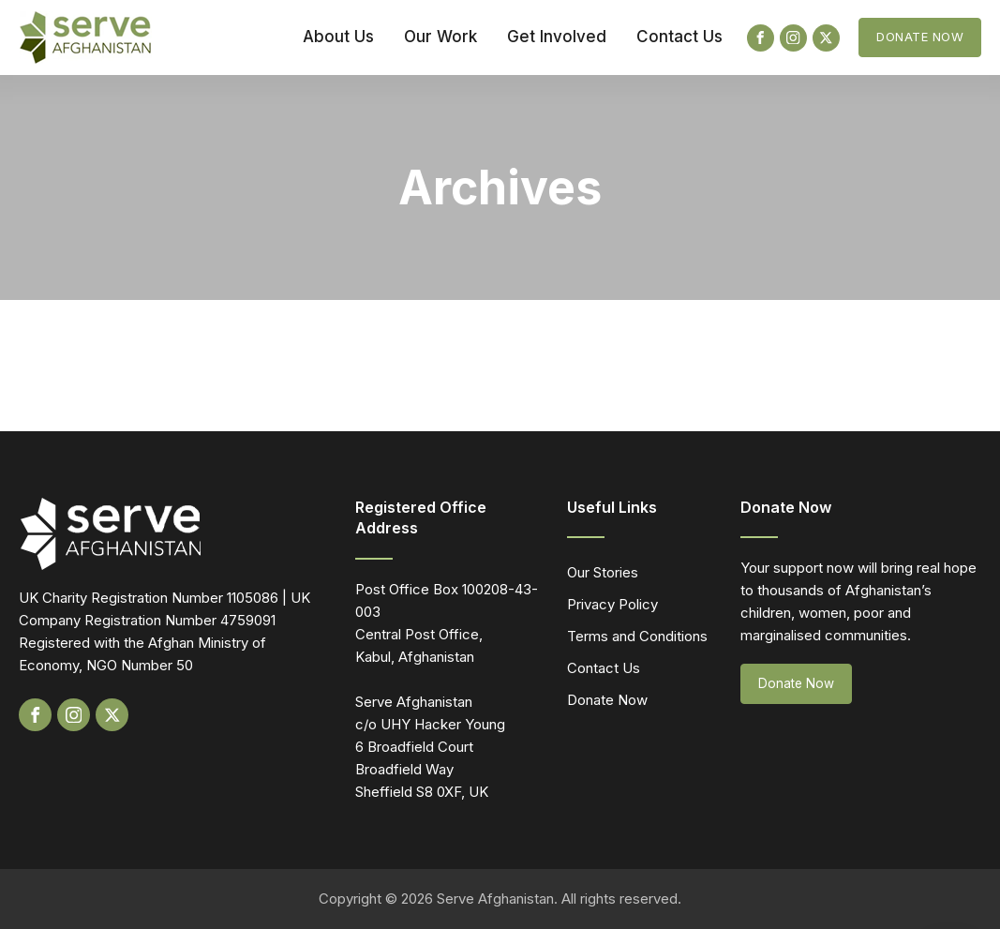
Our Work (440, 36)
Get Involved (556, 36)
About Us (338, 36)
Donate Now (919, 36)
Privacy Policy (612, 604)
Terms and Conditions (637, 636)
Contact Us (679, 36)
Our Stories (602, 572)
